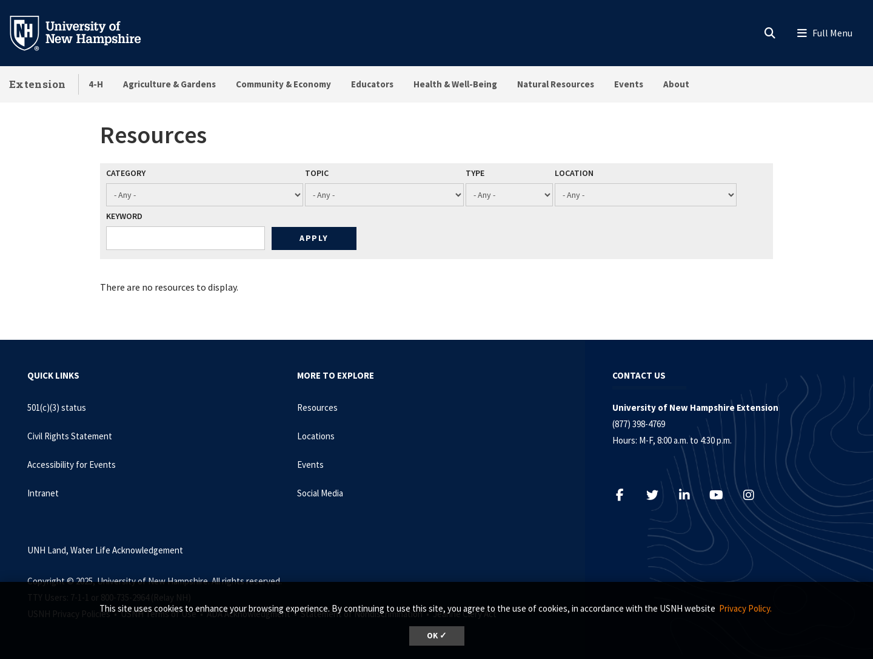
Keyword (124, 216)
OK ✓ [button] (437, 635)
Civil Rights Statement (69, 436)
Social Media (320, 493)
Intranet (43, 493)
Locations (316, 436)
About (676, 84)
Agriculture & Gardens (169, 84)
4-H (96, 84)
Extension (37, 84)
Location (574, 172)
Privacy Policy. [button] (745, 608)
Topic (317, 172)
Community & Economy (283, 84)
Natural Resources (555, 84)
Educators (372, 84)
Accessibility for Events (71, 464)
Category (126, 172)
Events (628, 84)
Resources (317, 407)
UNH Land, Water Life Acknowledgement (105, 550)
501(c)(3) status (56, 407)
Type (475, 172)
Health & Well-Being (455, 84)
